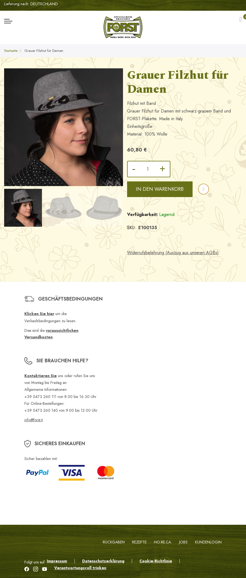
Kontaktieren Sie (40, 375)
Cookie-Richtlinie (155, 561)
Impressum (57, 561)
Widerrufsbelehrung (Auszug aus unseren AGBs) (173, 252)
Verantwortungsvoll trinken (80, 568)
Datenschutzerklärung (103, 561)
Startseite (11, 50)
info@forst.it (33, 420)
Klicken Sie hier (39, 313)
